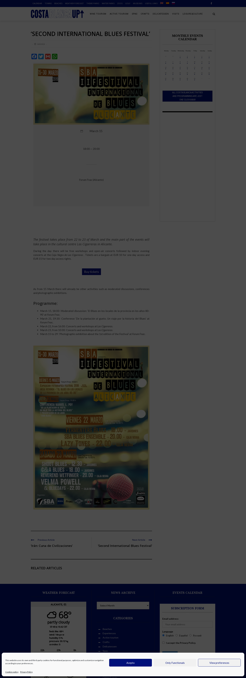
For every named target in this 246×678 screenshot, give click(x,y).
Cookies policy (11, 672)
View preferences (219, 662)
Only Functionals (175, 662)
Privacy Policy (26, 672)
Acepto (130, 662)
